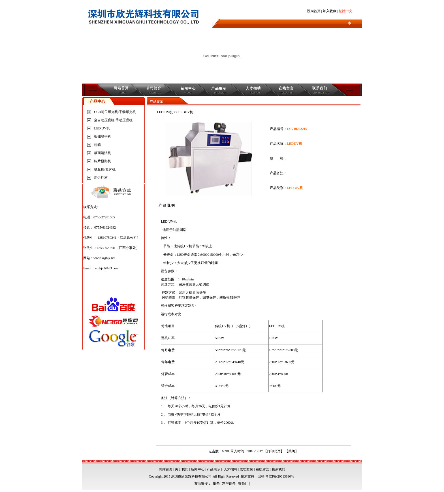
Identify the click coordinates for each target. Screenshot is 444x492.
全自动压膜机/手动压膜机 (113, 120)
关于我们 (181, 469)
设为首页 (314, 11)
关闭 (291, 451)
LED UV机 (102, 128)
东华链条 (229, 483)
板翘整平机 (102, 137)
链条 (216, 483)
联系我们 (278, 469)
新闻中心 (197, 469)
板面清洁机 (102, 153)
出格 (261, 476)
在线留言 (262, 469)
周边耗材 (101, 178)
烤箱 (97, 145)
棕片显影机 (102, 161)
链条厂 (243, 483)
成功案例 (246, 469)
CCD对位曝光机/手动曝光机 (115, 112)
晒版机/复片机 (104, 169)
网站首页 (165, 469)
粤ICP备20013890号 (279, 476)
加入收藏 (329, 11)
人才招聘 (230, 469)
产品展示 (213, 469)
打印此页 (274, 451)
